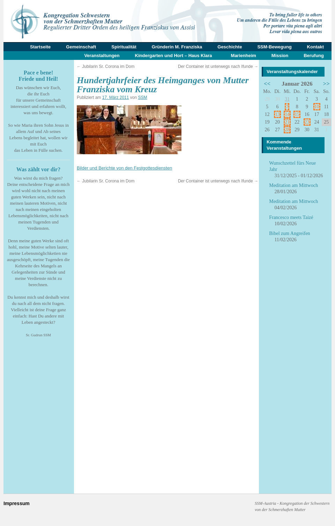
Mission (279, 55)
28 (287, 129)
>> (326, 83)
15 (297, 114)
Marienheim (243, 55)
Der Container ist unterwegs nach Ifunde (218, 66)
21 (287, 122)
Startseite (40, 46)
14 (287, 114)
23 (307, 122)
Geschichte (229, 46)
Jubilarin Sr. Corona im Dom (105, 66)
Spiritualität (123, 46)
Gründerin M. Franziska (177, 46)
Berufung (314, 55)
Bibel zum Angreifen (289, 233)
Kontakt (315, 46)
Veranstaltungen (101, 55)
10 (316, 106)
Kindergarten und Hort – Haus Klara (173, 55)
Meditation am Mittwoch (293, 185)
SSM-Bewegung (274, 46)
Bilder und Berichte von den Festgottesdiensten (124, 168)
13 (277, 114)
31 (287, 99)
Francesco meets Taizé (291, 217)
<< (267, 83)
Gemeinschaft (81, 46)
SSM (142, 97)
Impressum (16, 503)
